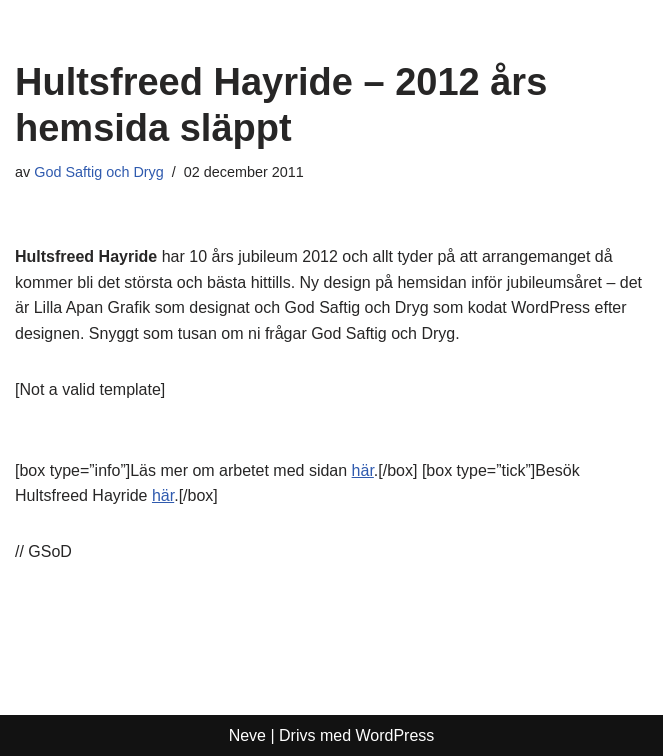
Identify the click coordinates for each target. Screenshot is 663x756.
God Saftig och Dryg (99, 172)
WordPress (395, 735)
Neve (247, 735)
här (363, 470)
